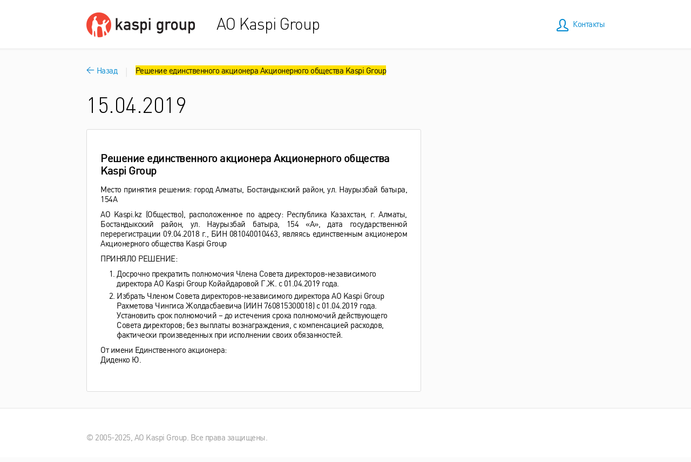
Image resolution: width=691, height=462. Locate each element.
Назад (101, 70)
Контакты (589, 23)
